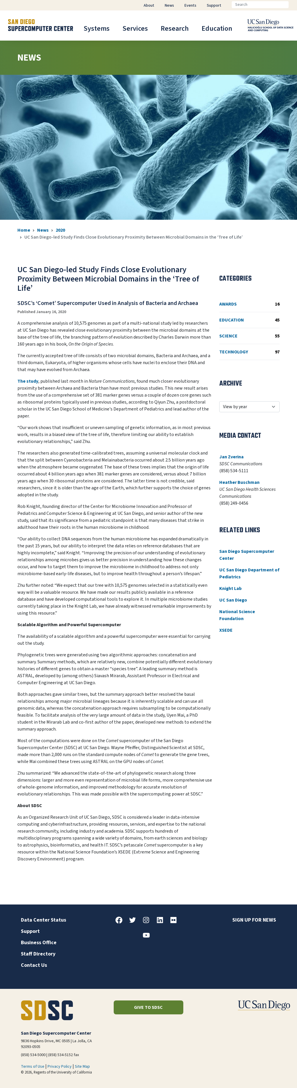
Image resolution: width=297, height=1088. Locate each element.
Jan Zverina (231, 457)
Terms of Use (32, 1066)
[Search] (260, 4)
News (43, 230)
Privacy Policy (60, 1066)
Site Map (82, 1066)
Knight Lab (230, 588)
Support (30, 931)
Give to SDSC (148, 1007)
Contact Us (34, 965)
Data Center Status (43, 920)
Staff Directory (38, 954)
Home (23, 230)
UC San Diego (233, 600)
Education (217, 28)
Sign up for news (254, 920)
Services (135, 28)
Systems (97, 28)
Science (249, 336)
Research (175, 28)
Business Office (39, 942)
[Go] (293, 5)
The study (27, 381)
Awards (249, 304)
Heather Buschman (239, 482)
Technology (249, 351)
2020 (60, 230)
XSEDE (226, 630)
